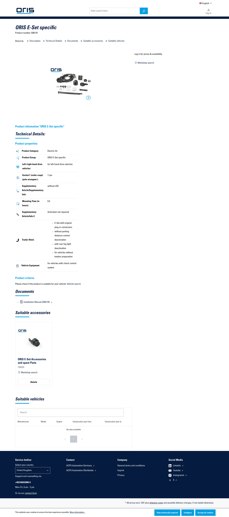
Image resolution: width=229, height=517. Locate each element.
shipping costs (156, 503)
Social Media (176, 460)
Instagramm (179, 475)
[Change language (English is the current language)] (205, 3)
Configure (188, 513)
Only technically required (167, 513)
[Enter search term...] (114, 11)
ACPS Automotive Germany (79, 466)
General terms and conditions (131, 466)
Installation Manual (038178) (35, 302)
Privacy (120, 475)
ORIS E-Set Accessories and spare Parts (32, 361)
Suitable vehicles (114, 40)
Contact (70, 460)
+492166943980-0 (23, 482)
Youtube (177, 471)
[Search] (144, 11)
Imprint (120, 471)
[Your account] (208, 11)
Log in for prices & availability (148, 54)
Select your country (24, 465)
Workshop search (144, 62)
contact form (31, 493)
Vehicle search (74, 284)
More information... (77, 512)
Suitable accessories (91, 40)
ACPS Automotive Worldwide (80, 471)
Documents (71, 40)
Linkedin (177, 466)
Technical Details (52, 40)
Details (33, 382)
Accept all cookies (205, 513)
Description (33, 40)
